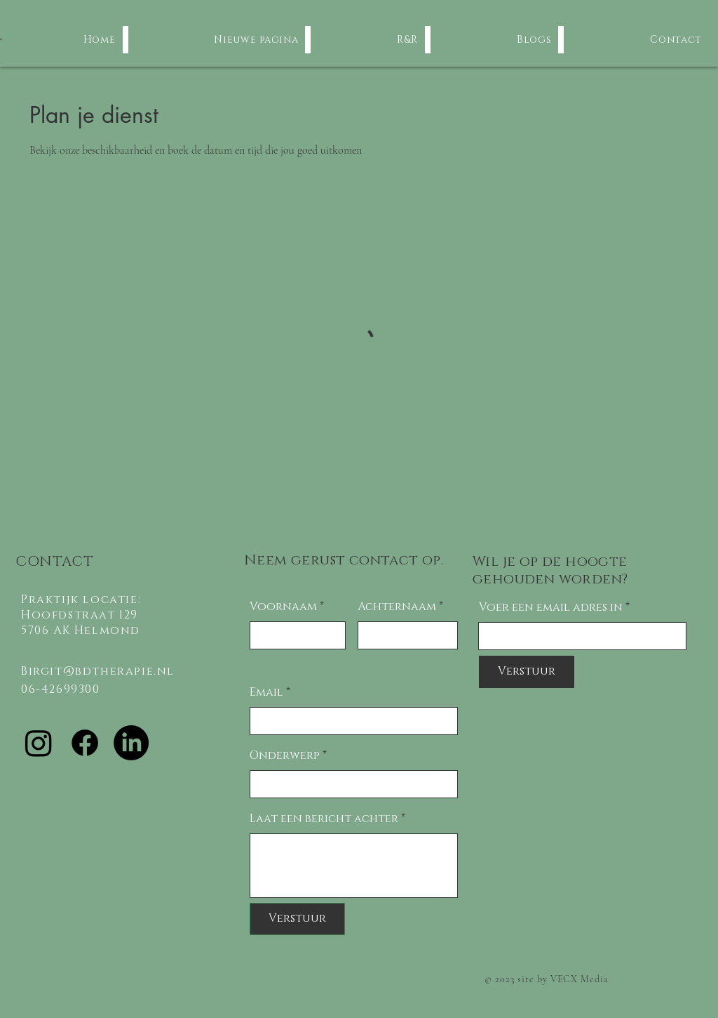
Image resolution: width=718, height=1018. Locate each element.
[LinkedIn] (131, 742)
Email (266, 692)
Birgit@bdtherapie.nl (98, 671)
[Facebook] (84, 742)
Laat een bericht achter (324, 818)
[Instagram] (38, 742)
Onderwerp (285, 755)
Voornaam (283, 606)
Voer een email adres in (551, 607)
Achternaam (397, 606)
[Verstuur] (297, 919)
